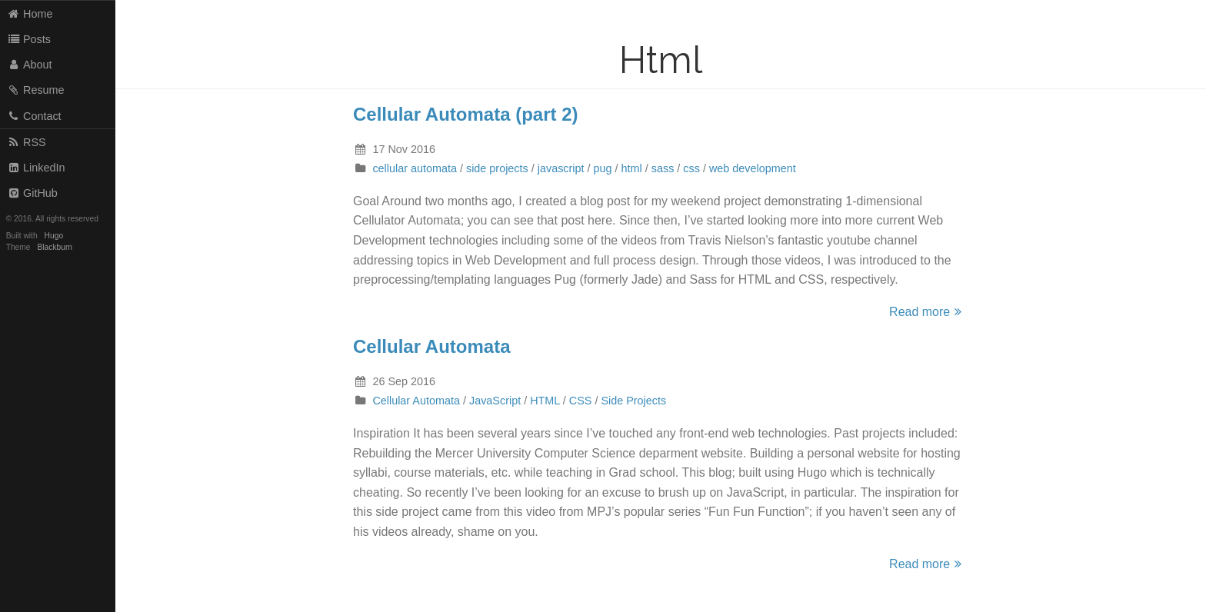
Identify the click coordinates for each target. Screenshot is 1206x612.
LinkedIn (36, 167)
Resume (36, 90)
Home (30, 14)
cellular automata (414, 168)
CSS (580, 400)
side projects (497, 168)
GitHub (32, 193)
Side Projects (633, 400)
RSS (26, 142)
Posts (29, 39)
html (631, 168)
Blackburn (55, 247)
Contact (34, 116)
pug (603, 168)
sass (663, 168)
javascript (561, 168)
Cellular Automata (431, 346)
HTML (545, 400)
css (691, 168)
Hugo (54, 235)
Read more (927, 311)
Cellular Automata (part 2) (465, 114)
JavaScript (495, 400)
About (29, 64)
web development (752, 168)
